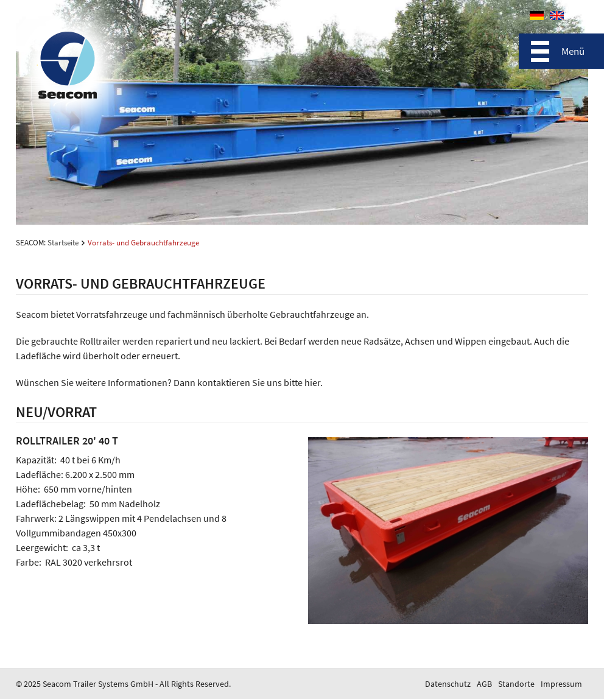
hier (312, 382)
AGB (484, 683)
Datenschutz (448, 683)
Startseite (63, 242)
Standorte (516, 683)
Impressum (561, 683)
